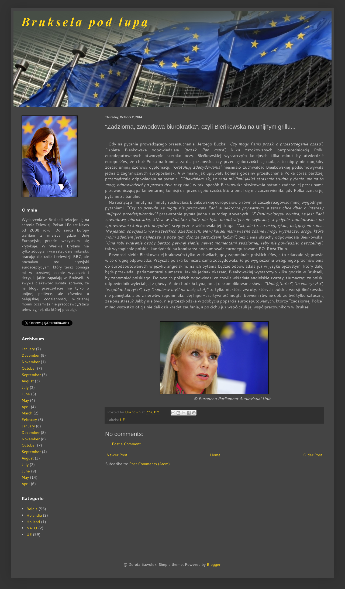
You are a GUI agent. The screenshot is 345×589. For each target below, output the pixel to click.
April (26, 407)
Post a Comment (126, 444)
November (31, 362)
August (28, 381)
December (31, 355)
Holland (33, 522)
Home (215, 455)
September (31, 374)
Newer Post (116, 455)
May (25, 400)
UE (122, 419)
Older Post (312, 455)
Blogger (213, 564)
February (29, 419)
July (25, 387)
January (28, 349)
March (27, 413)
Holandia (34, 515)
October (29, 368)
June (26, 394)
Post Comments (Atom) (149, 464)
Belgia (31, 509)
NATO (31, 528)
